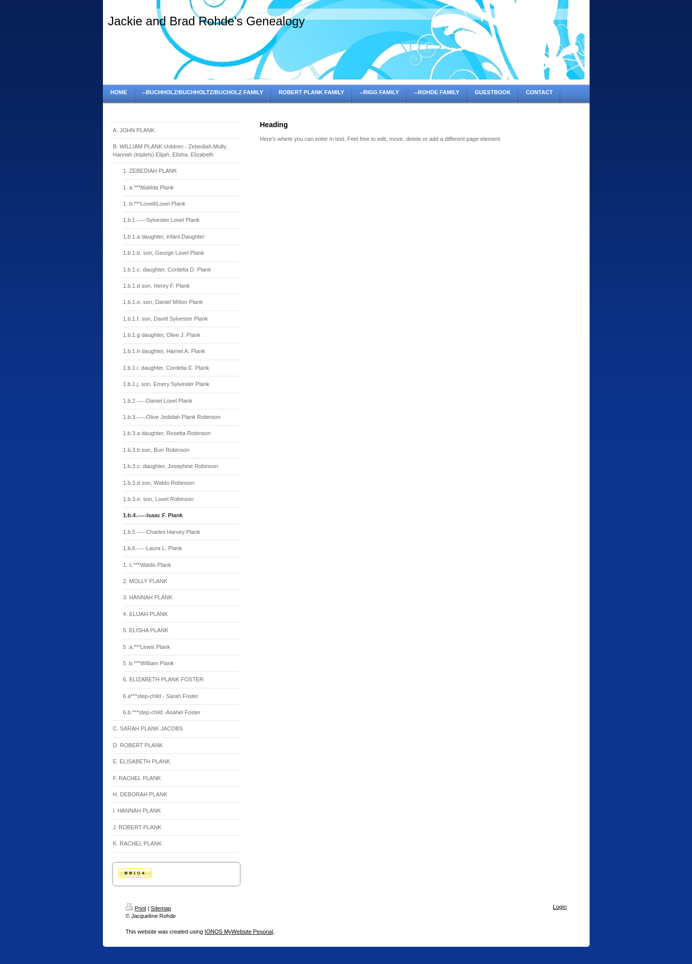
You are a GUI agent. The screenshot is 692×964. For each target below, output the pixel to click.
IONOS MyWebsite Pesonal (238, 932)
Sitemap (161, 908)
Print (136, 908)
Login (560, 907)
